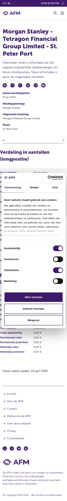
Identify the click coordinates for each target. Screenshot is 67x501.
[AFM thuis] (11, 13)
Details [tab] (34, 187)
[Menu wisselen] (62, 13)
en (4, 3)
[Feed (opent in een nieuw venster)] (26, 448)
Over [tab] (55, 187)
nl (9, 3)
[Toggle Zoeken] (55, 13)
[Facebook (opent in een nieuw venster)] (12, 448)
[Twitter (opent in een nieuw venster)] (5, 448)
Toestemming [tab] (12, 187)
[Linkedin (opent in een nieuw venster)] (19, 448)
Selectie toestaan (33, 308)
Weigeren (33, 320)
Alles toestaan (34, 297)
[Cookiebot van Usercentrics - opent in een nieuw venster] (48, 177)
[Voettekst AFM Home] (33, 462)
